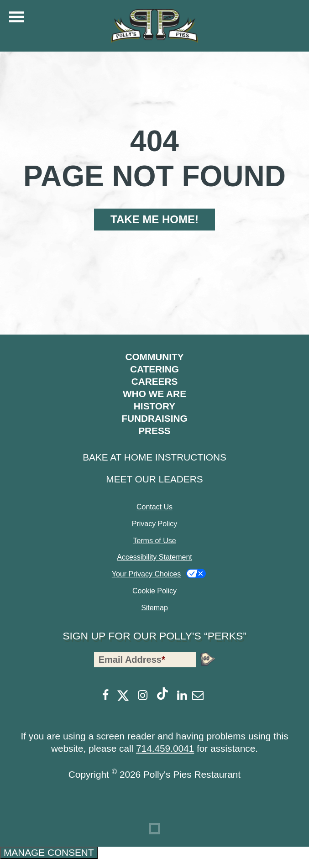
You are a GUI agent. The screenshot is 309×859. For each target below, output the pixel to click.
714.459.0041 (165, 748)
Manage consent (49, 852)
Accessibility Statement (154, 557)
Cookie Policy (154, 591)
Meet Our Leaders (154, 479)
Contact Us (154, 507)
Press (154, 430)
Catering (154, 369)
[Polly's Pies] (155, 26)
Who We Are (154, 393)
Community (154, 356)
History (154, 406)
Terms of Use (154, 541)
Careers (154, 381)
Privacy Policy (155, 524)
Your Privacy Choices (146, 574)
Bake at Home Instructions (154, 457)
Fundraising (154, 418)
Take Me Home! (154, 219)
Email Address (132, 660)
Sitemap (154, 608)
